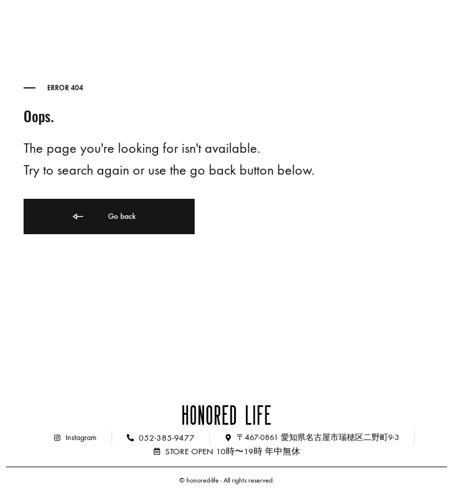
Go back (103, 216)
